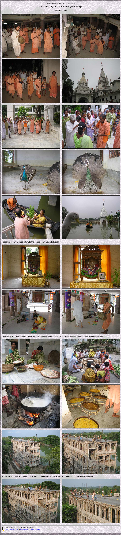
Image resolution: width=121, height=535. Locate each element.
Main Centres (35, 529)
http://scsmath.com (12, 529)
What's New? (24, 529)
